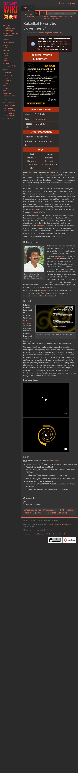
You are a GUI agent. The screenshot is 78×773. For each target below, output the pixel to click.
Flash (37, 119)
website (36, 212)
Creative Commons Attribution (59, 524)
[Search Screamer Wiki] (60, 13)
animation (27, 323)
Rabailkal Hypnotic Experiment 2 (50, 33)
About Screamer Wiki (41, 534)
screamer (26, 185)
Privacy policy (27, 534)
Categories (28, 510)
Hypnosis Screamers (58, 513)
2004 (38, 513)
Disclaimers (53, 534)
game (43, 119)
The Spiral (59, 237)
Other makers (67, 510)
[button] (46, 400)
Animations (29, 513)
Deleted (38, 510)
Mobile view (63, 534)
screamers (48, 175)
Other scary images (51, 510)
